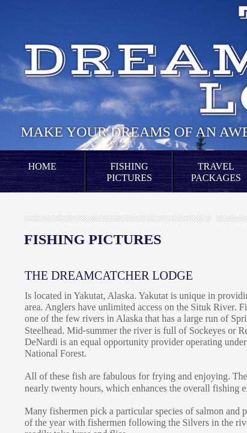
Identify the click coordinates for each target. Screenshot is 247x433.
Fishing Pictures (129, 172)
